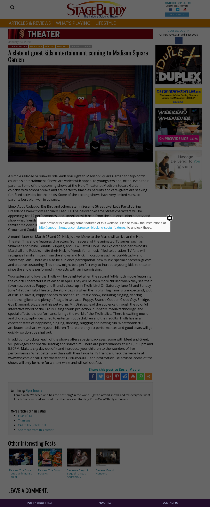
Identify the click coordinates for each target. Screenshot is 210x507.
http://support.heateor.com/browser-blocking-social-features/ (82, 227)
